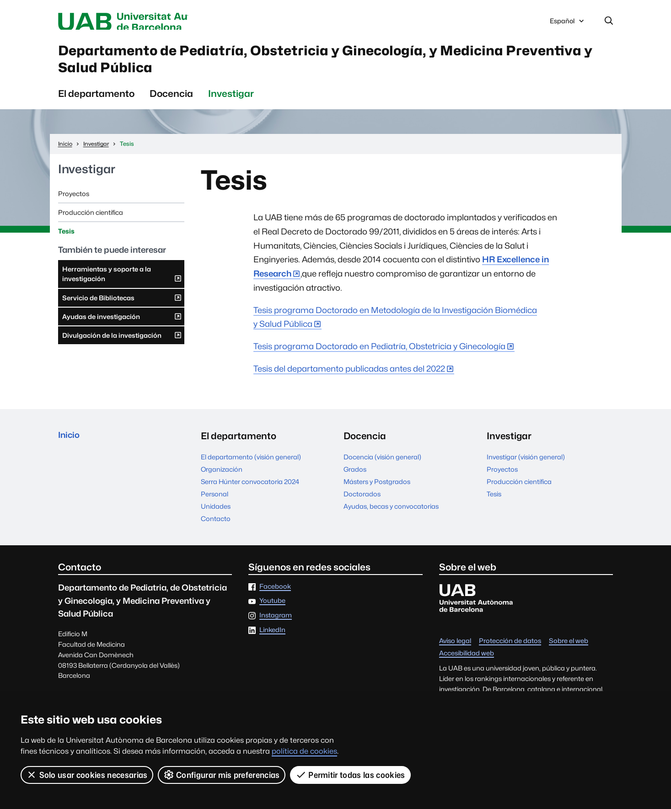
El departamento (96, 104)
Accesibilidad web (466, 664)
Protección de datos (510, 652)
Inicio (70, 446)
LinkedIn (272, 641)
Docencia (171, 104)
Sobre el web (568, 652)
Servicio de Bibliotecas (122, 310)
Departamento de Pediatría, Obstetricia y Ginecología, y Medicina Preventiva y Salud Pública (297, 65)
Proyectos (73, 204)
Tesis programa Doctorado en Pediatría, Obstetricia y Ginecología (379, 357)
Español (567, 24)
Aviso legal (455, 652)
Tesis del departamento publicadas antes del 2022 (349, 379)
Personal (214, 505)
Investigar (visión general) (526, 468)
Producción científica (90, 223)
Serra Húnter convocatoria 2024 (250, 492)
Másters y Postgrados (377, 492)
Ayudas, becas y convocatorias (391, 517)
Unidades (216, 517)
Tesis (66, 242)
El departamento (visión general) (251, 468)
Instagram (275, 626)
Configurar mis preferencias (221, 774)
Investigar (231, 104)
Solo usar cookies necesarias (87, 774)
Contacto (216, 529)
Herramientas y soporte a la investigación (122, 287)
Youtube (272, 611)
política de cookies (304, 751)
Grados (355, 480)
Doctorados (362, 505)
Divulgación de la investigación (122, 348)
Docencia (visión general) (382, 468)
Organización (221, 480)
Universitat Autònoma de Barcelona (144, 22)
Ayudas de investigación (122, 329)
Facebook (275, 597)
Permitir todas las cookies (351, 774)
